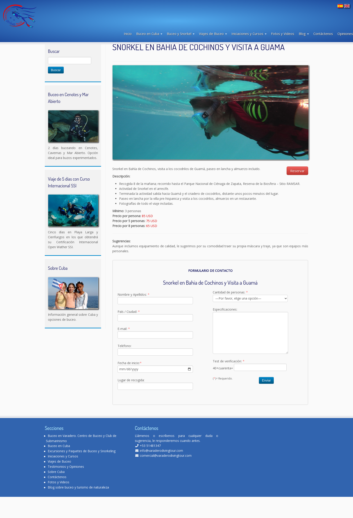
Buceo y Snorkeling (70, 55)
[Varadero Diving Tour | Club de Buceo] (41, 17)
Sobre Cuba (56, 493)
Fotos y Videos (282, 36)
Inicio (128, 36)
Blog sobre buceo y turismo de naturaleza (78, 508)
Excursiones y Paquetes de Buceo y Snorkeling (81, 472)
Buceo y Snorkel (181, 36)
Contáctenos (323, 36)
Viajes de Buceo (213, 36)
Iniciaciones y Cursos (249, 36)
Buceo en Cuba (149, 36)
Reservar (297, 192)
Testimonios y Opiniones (66, 488)
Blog (304, 36)
